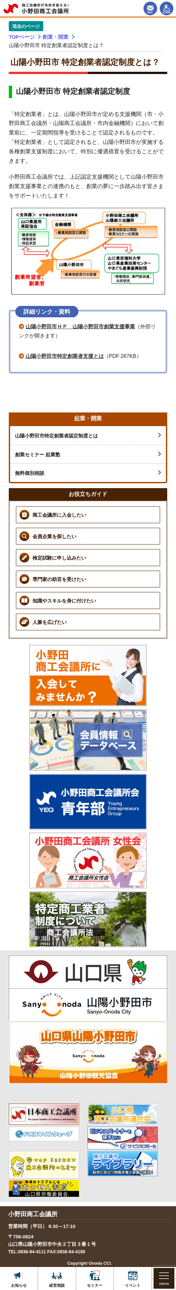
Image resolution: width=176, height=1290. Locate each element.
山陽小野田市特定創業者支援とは (65, 356)
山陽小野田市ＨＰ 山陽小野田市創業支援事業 (80, 326)
